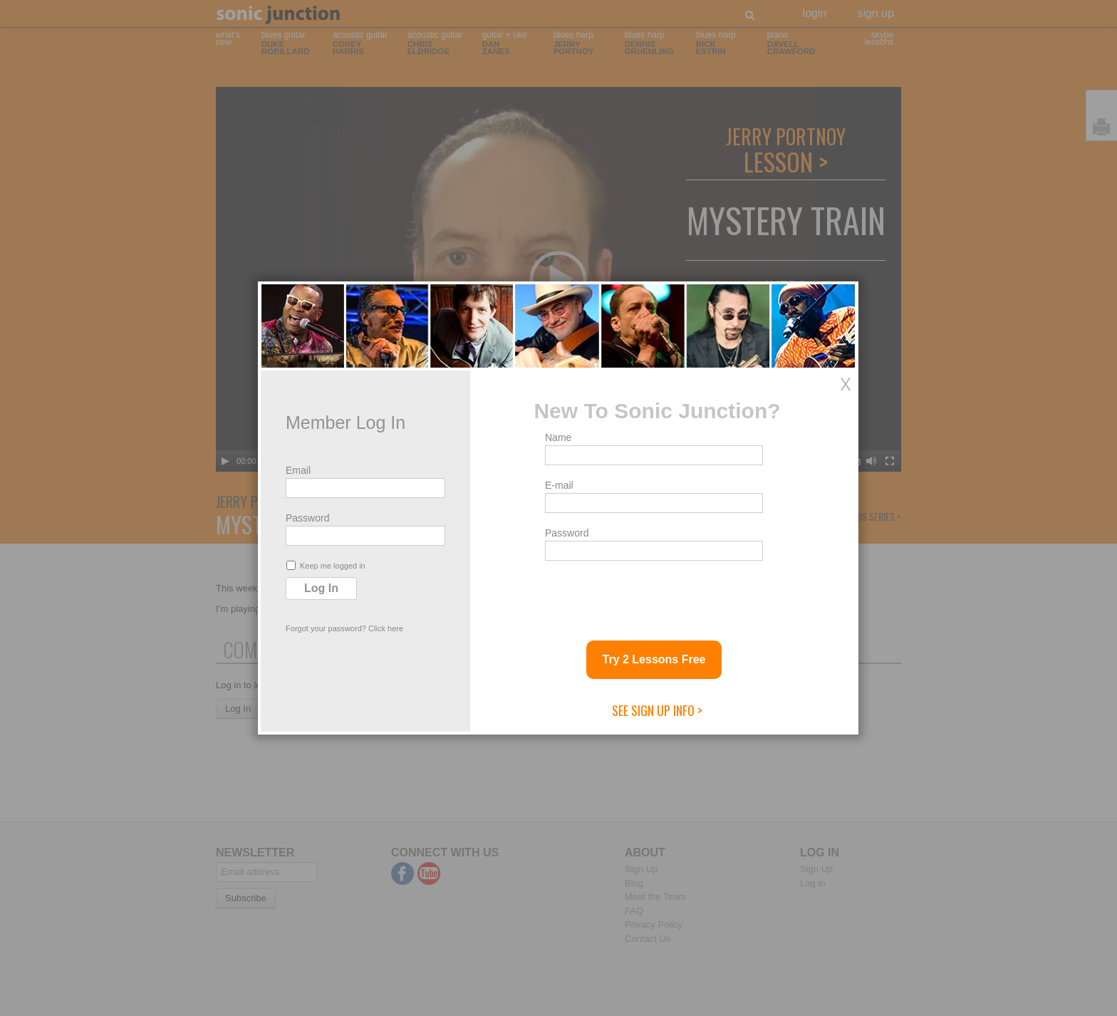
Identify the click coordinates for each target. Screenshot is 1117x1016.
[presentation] (653, 595)
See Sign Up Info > (657, 710)
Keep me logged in (325, 565)
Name (558, 437)
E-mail (559, 485)
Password (307, 518)
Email (298, 470)
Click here (385, 628)
